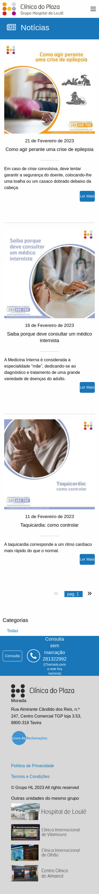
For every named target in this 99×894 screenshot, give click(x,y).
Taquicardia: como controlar (49, 525)
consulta (12, 656)
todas (12, 631)
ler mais (87, 196)
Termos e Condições (30, 776)
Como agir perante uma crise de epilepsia (49, 149)
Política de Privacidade (32, 766)
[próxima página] (89, 593)
